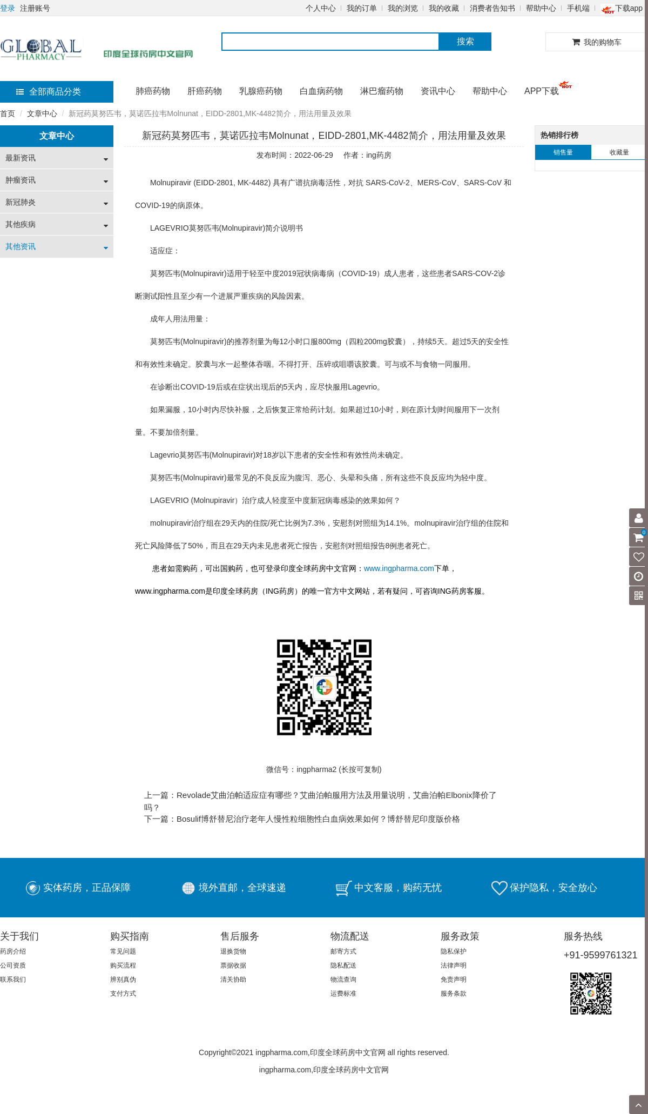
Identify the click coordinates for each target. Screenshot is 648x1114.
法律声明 (454, 965)
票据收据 (233, 965)
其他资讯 (20, 246)
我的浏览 (403, 8)
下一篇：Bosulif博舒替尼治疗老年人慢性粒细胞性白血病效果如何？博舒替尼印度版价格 (302, 818)
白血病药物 (321, 91)
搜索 (465, 41)
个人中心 (321, 8)
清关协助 (233, 979)
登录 (7, 8)
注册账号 (35, 8)
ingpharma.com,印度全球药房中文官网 (324, 1069)
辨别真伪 (123, 979)
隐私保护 (454, 951)
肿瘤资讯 (20, 180)
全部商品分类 (48, 91)
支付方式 (123, 993)
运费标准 (343, 993)
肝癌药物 (204, 91)
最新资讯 (20, 157)
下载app (621, 8)
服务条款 (454, 993)
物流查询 (343, 979)
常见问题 (123, 951)
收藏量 (619, 152)
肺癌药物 (153, 91)
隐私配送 (343, 965)
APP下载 (541, 91)
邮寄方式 (343, 951)
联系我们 (13, 979)
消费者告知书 (492, 8)
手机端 (578, 8)
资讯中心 (438, 91)
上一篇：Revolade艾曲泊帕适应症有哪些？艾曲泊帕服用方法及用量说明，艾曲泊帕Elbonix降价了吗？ (320, 801)
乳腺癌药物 (260, 91)
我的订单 (362, 8)
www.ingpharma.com (399, 568)
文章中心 (42, 113)
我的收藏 (444, 8)
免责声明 (454, 979)
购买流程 (123, 965)
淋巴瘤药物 (381, 91)
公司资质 (13, 965)
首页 (7, 113)
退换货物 (233, 951)
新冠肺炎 (20, 202)
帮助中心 (541, 8)
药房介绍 (13, 951)
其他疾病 (20, 224)
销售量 (563, 152)
